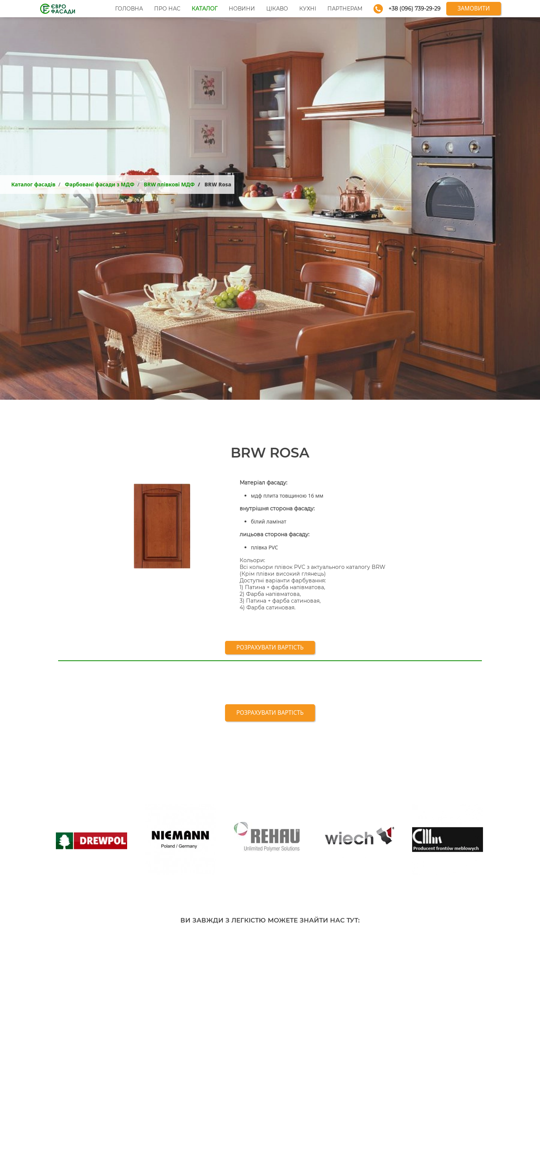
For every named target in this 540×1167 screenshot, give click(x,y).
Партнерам (344, 8)
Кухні (307, 8)
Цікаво (277, 8)
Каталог (205, 8)
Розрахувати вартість (269, 647)
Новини (242, 8)
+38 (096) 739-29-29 (414, 8)
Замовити (474, 8)
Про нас (167, 8)
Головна (129, 8)
